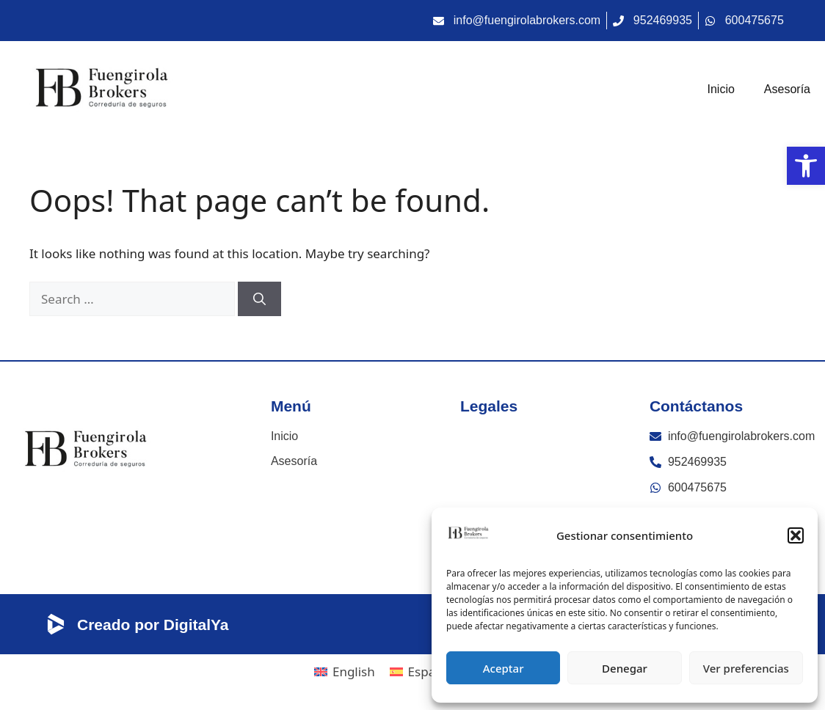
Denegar (624, 668)
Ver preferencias (746, 668)
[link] (806, 166)
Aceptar (503, 668)
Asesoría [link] (787, 89)
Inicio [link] (721, 89)
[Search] (259, 299)
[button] (795, 535)
